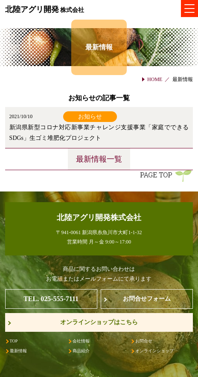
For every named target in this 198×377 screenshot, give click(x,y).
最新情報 (18, 350)
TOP (14, 341)
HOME (154, 79)
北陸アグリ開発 (44, 9)
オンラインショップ (154, 350)
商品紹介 (81, 350)
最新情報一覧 (99, 159)
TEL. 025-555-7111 (51, 298)
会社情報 (81, 341)
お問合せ (143, 341)
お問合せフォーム (147, 299)
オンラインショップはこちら (99, 322)
